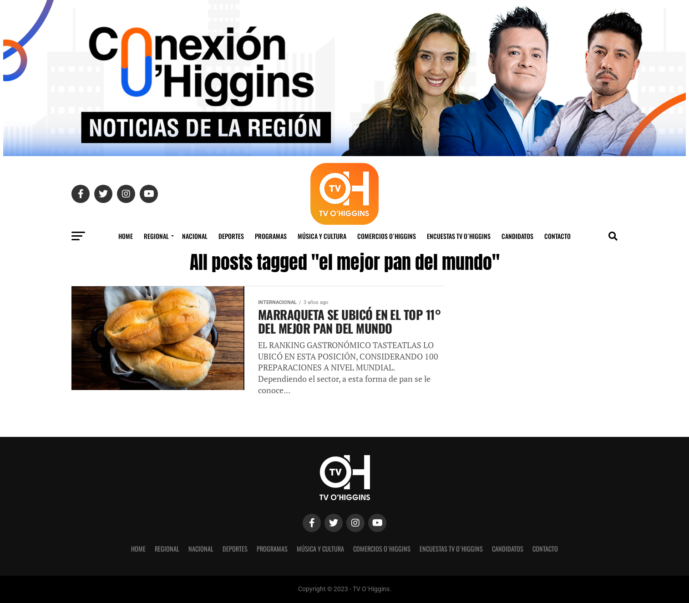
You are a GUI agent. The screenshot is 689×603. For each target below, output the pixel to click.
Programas (271, 236)
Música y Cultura (322, 236)
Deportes (231, 236)
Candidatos (517, 236)
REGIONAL (156, 236)
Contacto (557, 236)
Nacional (195, 236)
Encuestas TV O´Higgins (459, 236)
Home (125, 236)
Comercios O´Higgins (386, 236)
